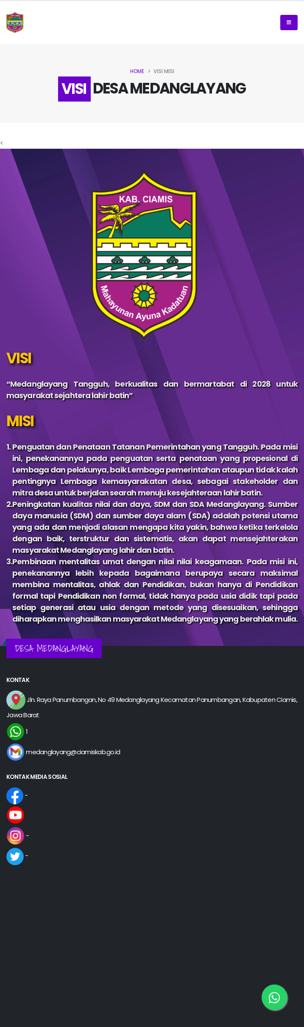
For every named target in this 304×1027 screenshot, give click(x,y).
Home (137, 71)
